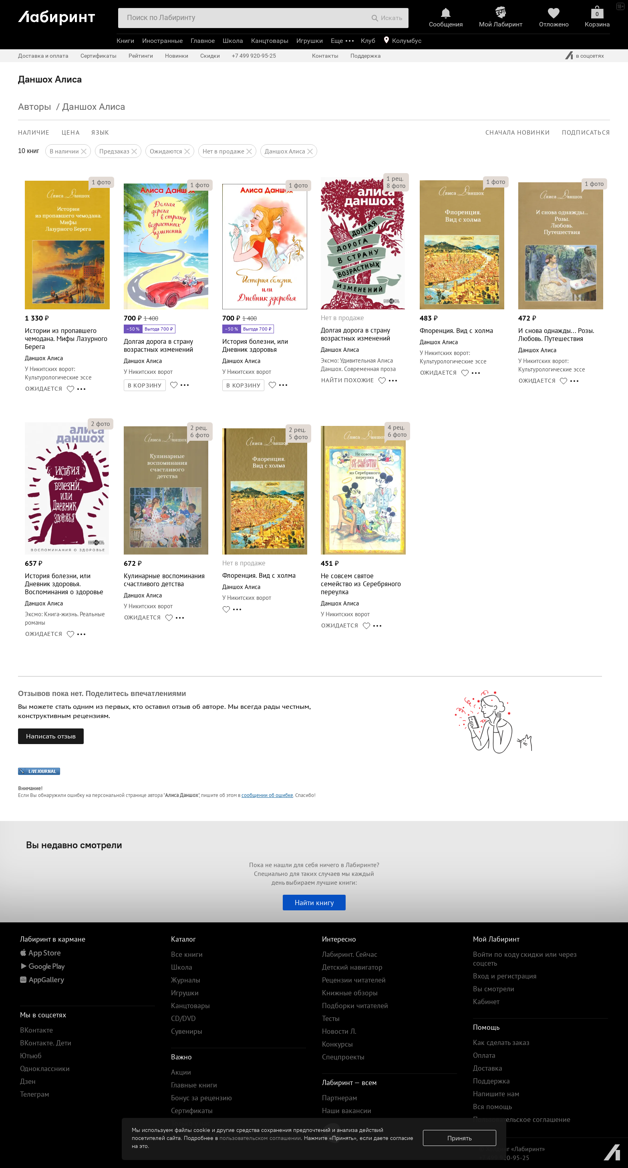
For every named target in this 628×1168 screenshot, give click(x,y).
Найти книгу (314, 902)
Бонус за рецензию (201, 1097)
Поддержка (365, 55)
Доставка (487, 1068)
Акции (181, 1072)
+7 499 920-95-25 (254, 55)
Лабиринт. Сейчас (349, 954)
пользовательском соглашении (260, 1138)
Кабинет (486, 1001)
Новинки (176, 55)
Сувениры (186, 1031)
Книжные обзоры (350, 992)
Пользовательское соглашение (521, 1119)
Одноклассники (45, 1068)
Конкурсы (337, 1044)
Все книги (187, 954)
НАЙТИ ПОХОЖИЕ (347, 380)
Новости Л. (339, 1031)
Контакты (325, 55)
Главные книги (194, 1084)
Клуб (368, 40)
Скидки (210, 55)
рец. (394, 178)
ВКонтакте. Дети (45, 1042)
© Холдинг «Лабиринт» (512, 1149)
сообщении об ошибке (267, 795)
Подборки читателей (355, 1005)
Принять (459, 1138)
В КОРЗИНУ (145, 385)
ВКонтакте (36, 1030)
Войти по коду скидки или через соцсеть (525, 959)
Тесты (331, 1018)
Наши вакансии (346, 1110)
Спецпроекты (343, 1056)
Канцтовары (269, 40)
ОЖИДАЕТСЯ (43, 388)
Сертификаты (99, 55)
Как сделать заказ (501, 1042)
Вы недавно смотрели (74, 845)
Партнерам (339, 1097)
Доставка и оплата (43, 55)
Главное (203, 40)
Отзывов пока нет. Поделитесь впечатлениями (102, 694)
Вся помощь (492, 1106)
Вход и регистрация (505, 975)
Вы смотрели (493, 988)
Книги (125, 40)
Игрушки (309, 40)
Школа (233, 40)
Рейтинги (141, 55)
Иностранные (162, 40)
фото (101, 182)
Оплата (484, 1055)
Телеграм (34, 1094)
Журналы (185, 979)
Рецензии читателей (354, 979)
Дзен (28, 1081)
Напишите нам (496, 1093)
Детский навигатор (352, 967)
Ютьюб (31, 1055)
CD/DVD (183, 1018)
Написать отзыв (51, 736)
